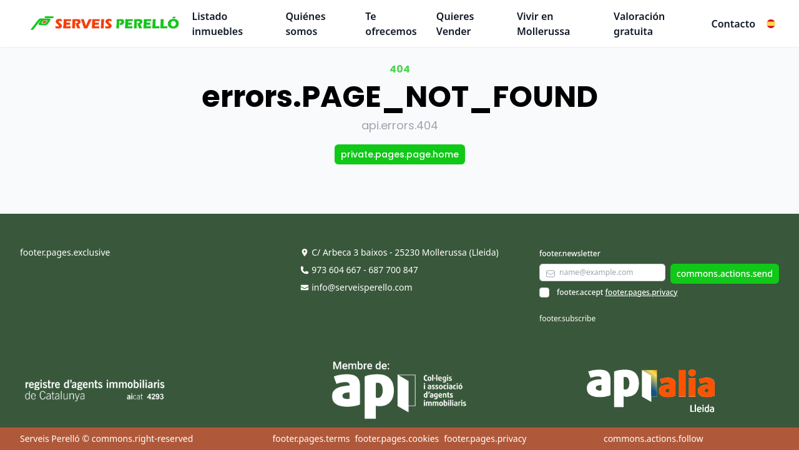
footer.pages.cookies (397, 438)
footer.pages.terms (311, 438)
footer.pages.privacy (641, 292)
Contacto (733, 24)
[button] (771, 24)
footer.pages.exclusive (65, 252)
